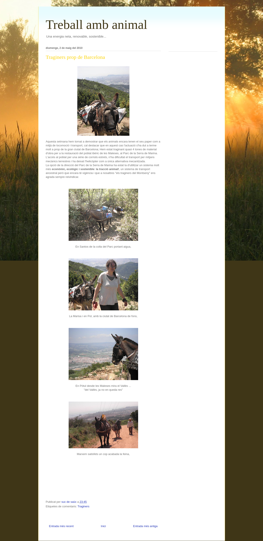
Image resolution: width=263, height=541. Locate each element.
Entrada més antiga (145, 526)
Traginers (83, 506)
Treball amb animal (96, 24)
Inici (103, 526)
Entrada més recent (61, 526)
